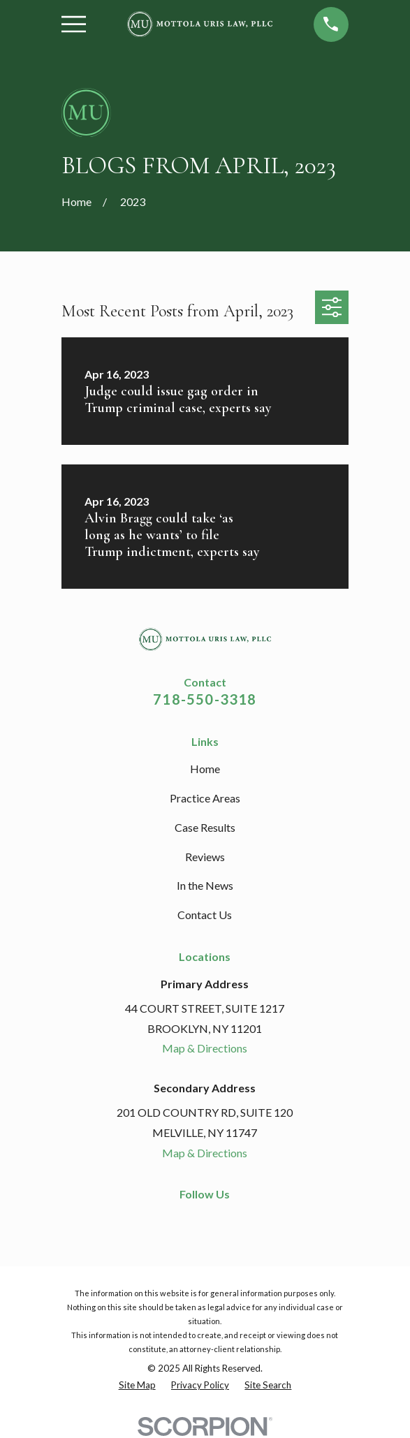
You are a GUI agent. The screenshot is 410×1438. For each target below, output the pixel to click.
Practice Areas (205, 798)
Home (205, 768)
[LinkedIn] (204, 1219)
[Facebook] (179, 1219)
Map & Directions (204, 1048)
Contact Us (204, 914)
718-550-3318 (204, 699)
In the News (205, 885)
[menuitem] (137, 1385)
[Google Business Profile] (229, 1219)
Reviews (205, 856)
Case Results (205, 827)
